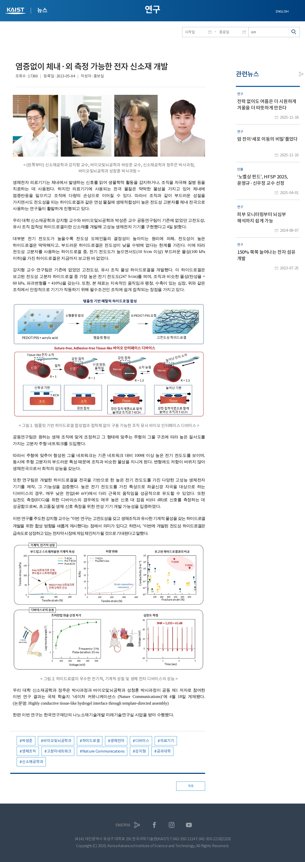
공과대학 (164, 751)
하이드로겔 (91, 740)
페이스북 (154, 825)
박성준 (27, 740)
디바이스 (142, 740)
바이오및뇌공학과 (57, 740)
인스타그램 (172, 825)
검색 (294, 32)
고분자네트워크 (59, 751)
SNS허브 (122, 825)
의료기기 (167, 740)
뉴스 (42, 10)
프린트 (289, 74)
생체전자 (117, 740)
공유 (301, 74)
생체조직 (29, 751)
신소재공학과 (32, 761)
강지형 (140, 751)
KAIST (16, 11)
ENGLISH (282, 11)
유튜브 (189, 825)
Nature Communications (103, 751)
